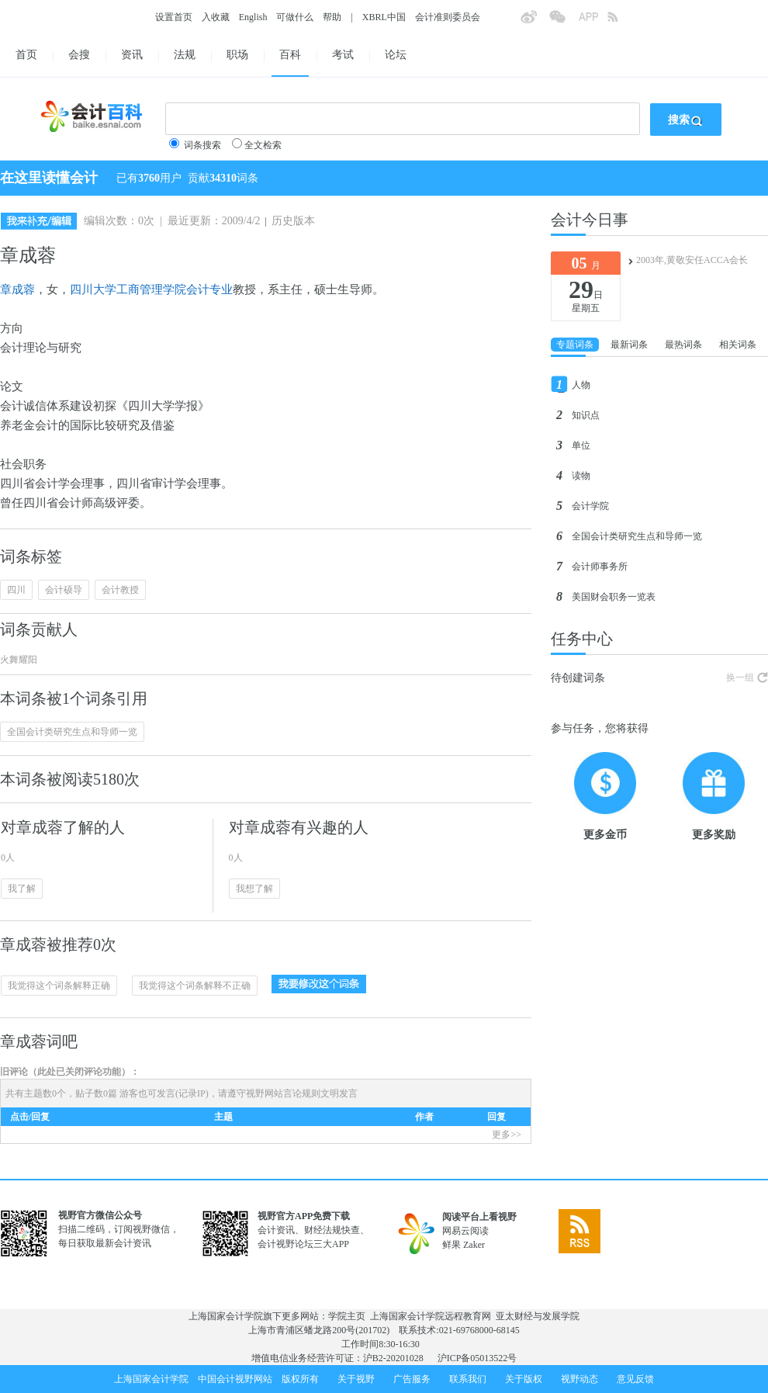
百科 (290, 55)
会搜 (79, 55)
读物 (581, 475)
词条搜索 (202, 145)
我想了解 (254, 888)
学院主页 (346, 1316)
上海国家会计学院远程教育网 (430, 1316)
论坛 (395, 55)
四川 (16, 589)
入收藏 (216, 17)
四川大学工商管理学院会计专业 (151, 289)
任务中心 (582, 638)
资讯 (132, 55)
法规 (184, 55)
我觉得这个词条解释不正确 (195, 985)
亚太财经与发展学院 (537, 1316)
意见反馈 (635, 1379)
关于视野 (356, 1379)
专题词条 (574, 344)
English (253, 17)
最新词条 (629, 344)
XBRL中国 (384, 17)
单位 (581, 445)
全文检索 (263, 145)
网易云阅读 (465, 1230)
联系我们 (467, 1379)
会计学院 (590, 506)
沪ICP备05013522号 (477, 1358)
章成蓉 (17, 289)
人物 (581, 384)
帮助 (332, 17)
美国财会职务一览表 (614, 596)
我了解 (22, 888)
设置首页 (173, 17)
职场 (237, 55)
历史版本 (293, 221)
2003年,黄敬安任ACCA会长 (692, 260)
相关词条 (737, 344)
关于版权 (523, 1379)
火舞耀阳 (18, 659)
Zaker (474, 1244)
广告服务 (412, 1379)
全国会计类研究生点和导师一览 (72, 731)
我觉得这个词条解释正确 (59, 985)
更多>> (506, 1134)
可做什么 (294, 17)
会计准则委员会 (447, 17)
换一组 (740, 677)
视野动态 (579, 1379)
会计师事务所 (600, 566)
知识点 (586, 415)
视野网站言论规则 (283, 1093)
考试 (343, 55)
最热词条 (683, 344)
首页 (26, 55)
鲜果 (451, 1244)
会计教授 (120, 589)
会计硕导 (63, 589)
